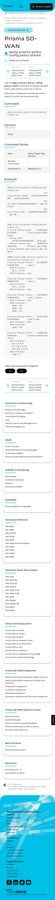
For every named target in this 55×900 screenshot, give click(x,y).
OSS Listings (13, 829)
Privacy (10, 867)
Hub (7, 420)
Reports (9, 483)
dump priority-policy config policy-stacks (24, 23)
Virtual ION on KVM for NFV (18, 644)
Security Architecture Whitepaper (21, 723)
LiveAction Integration (15, 690)
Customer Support (15, 850)
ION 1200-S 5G (12, 593)
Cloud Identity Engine (15, 416)
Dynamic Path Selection (16, 730)
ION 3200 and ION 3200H (17, 543)
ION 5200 (9, 547)
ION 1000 (9, 526)
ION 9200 (10, 557)
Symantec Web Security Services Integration (26, 696)
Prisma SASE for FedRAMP (18, 506)
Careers (10, 847)
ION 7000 (10, 550)
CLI (9, 784)
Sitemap (11, 832)
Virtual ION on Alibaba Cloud (18, 640)
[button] (53, 720)
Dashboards (10, 476)
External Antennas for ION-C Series (22, 726)
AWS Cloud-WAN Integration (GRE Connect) (26, 677)
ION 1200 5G (11, 583)
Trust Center (12, 870)
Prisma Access (12, 446)
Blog (9, 824)
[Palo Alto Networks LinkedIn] (16, 884)
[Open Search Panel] (22, 6)
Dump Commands (14, 20)
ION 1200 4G (11, 580)
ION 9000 (10, 553)
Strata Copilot (41, 6)
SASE (43, 787)
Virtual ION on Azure (15, 634)
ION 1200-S (10, 533)
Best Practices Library (15, 750)
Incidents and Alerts (14, 480)
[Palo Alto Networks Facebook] (9, 884)
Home (7, 18)
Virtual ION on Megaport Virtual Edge (22, 654)
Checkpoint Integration (16, 686)
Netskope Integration (15, 693)
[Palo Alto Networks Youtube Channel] (28, 884)
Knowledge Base (15, 856)
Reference (16, 784)
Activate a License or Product (19, 413)
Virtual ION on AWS (14, 630)
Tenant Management (15, 427)
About (9, 844)
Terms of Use (13, 873)
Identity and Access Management (21, 423)
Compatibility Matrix (15, 773)
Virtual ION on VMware (16, 650)
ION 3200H (10, 600)
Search (10, 821)
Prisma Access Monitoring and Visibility (24, 457)
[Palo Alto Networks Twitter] (22, 884)
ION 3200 (9, 597)
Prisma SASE (29, 789)
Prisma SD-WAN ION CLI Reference (23, 787)
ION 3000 (10, 540)
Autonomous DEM (13, 487)
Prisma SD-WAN (19, 18)
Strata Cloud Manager (15, 410)
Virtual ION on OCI (14, 647)
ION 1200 (9, 530)
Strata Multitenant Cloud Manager (21, 450)
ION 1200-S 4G (12, 590)
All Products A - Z (13, 770)
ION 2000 (10, 536)
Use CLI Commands (37, 18)
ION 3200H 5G (12, 604)
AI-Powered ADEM (14, 453)
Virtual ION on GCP (14, 637)
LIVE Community (15, 853)
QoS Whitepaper (13, 720)
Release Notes (14, 818)
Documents (12, 876)
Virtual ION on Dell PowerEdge (19, 657)
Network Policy (12, 716)
